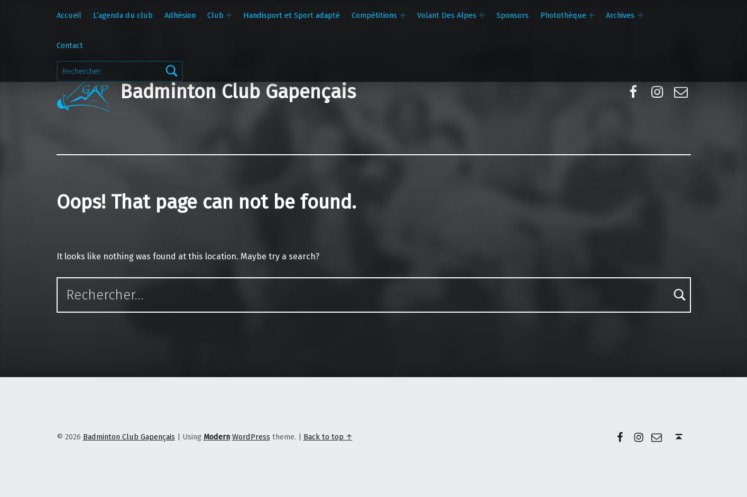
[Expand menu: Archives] (640, 15)
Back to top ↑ (328, 437)
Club (215, 15)
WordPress (251, 437)
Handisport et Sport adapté (291, 15)
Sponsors (512, 15)
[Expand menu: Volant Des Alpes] (481, 15)
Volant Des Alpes (446, 15)
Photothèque (563, 15)
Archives (620, 15)
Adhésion (180, 15)
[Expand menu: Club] (229, 15)
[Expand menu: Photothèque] (591, 15)
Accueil (69, 15)
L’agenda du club (123, 15)
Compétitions (374, 15)
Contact (70, 45)
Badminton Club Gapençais (238, 92)
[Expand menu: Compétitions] (402, 15)
